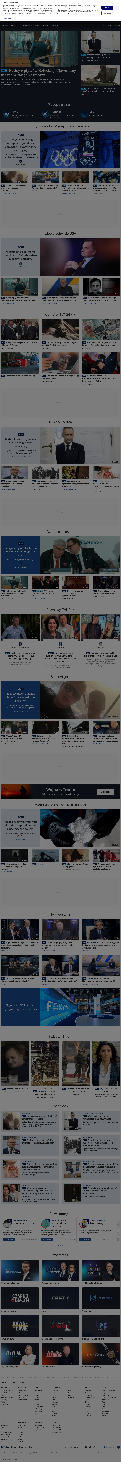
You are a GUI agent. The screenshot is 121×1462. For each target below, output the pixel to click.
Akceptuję (107, 7)
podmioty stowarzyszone (33, 5)
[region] (60, 10)
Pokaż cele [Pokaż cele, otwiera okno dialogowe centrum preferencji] (107, 13)
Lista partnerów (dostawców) (62, 13)
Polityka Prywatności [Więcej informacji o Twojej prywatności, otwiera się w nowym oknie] (8, 18)
